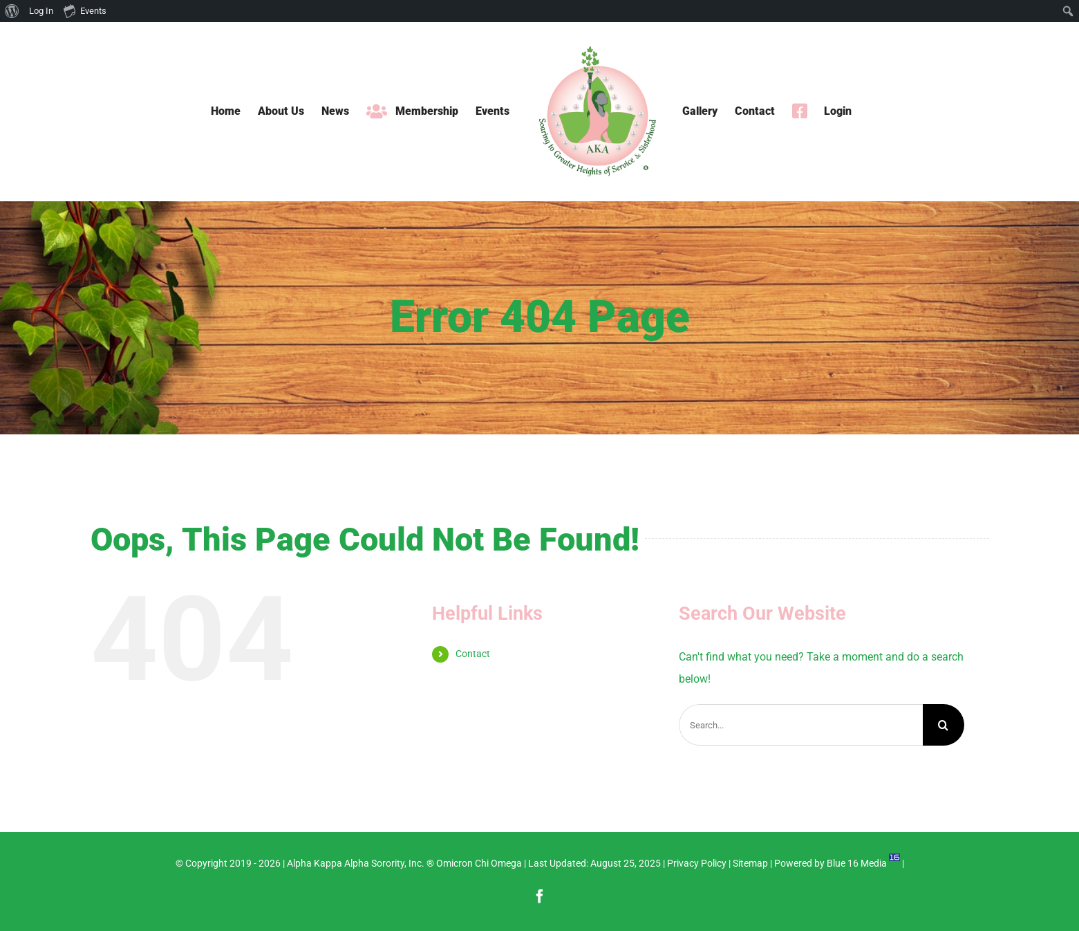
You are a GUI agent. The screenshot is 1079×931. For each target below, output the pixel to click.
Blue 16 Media (857, 863)
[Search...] (801, 725)
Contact (473, 653)
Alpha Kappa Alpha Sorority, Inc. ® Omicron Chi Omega (404, 863)
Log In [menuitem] (41, 11)
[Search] (943, 725)
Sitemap (750, 863)
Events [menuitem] (85, 10)
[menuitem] (12, 11)
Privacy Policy (696, 863)
